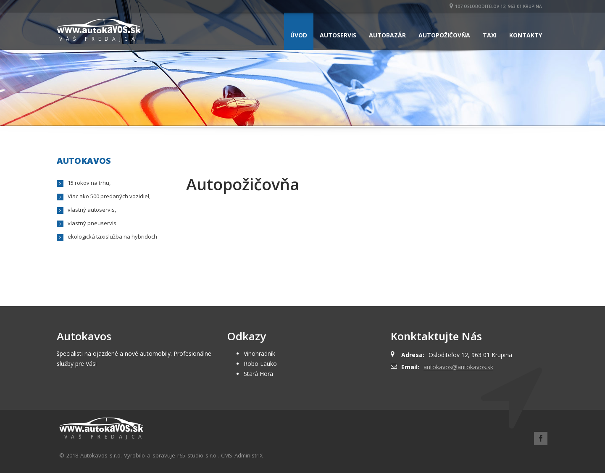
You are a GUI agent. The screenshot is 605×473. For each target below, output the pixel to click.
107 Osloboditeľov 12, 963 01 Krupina (496, 6)
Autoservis (338, 35)
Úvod (298, 35)
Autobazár (387, 35)
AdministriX (248, 455)
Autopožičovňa (444, 35)
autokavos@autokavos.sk (458, 367)
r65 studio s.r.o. (197, 455)
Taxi (490, 35)
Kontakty (525, 35)
